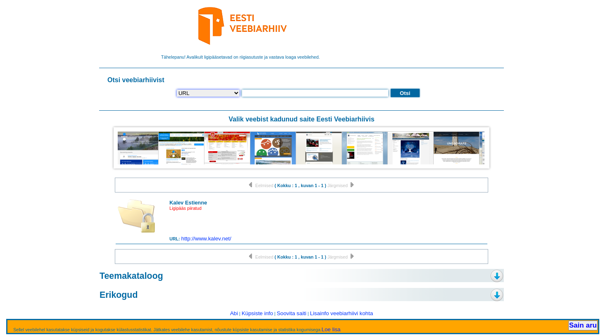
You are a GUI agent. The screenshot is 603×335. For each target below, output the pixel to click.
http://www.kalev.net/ (206, 238)
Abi (234, 313)
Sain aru (583, 325)
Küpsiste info (257, 313)
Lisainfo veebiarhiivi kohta (341, 313)
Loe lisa (331, 329)
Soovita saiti (291, 313)
